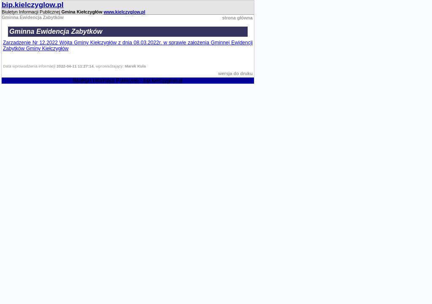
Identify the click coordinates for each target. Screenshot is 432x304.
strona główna (237, 17)
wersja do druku (235, 73)
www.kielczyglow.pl (125, 11)
